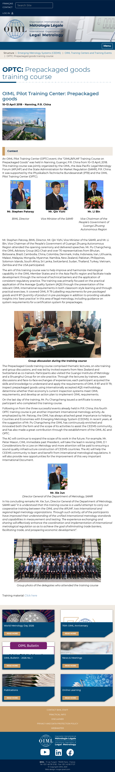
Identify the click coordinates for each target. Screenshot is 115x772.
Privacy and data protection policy (57, 723)
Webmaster (57, 728)
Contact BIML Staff (57, 710)
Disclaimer (57, 719)
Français (8, 3)
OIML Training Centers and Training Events (88, 53)
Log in (8, 13)
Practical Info (57, 714)
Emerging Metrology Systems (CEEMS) (39, 53)
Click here (31, 595)
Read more (12, 633)
